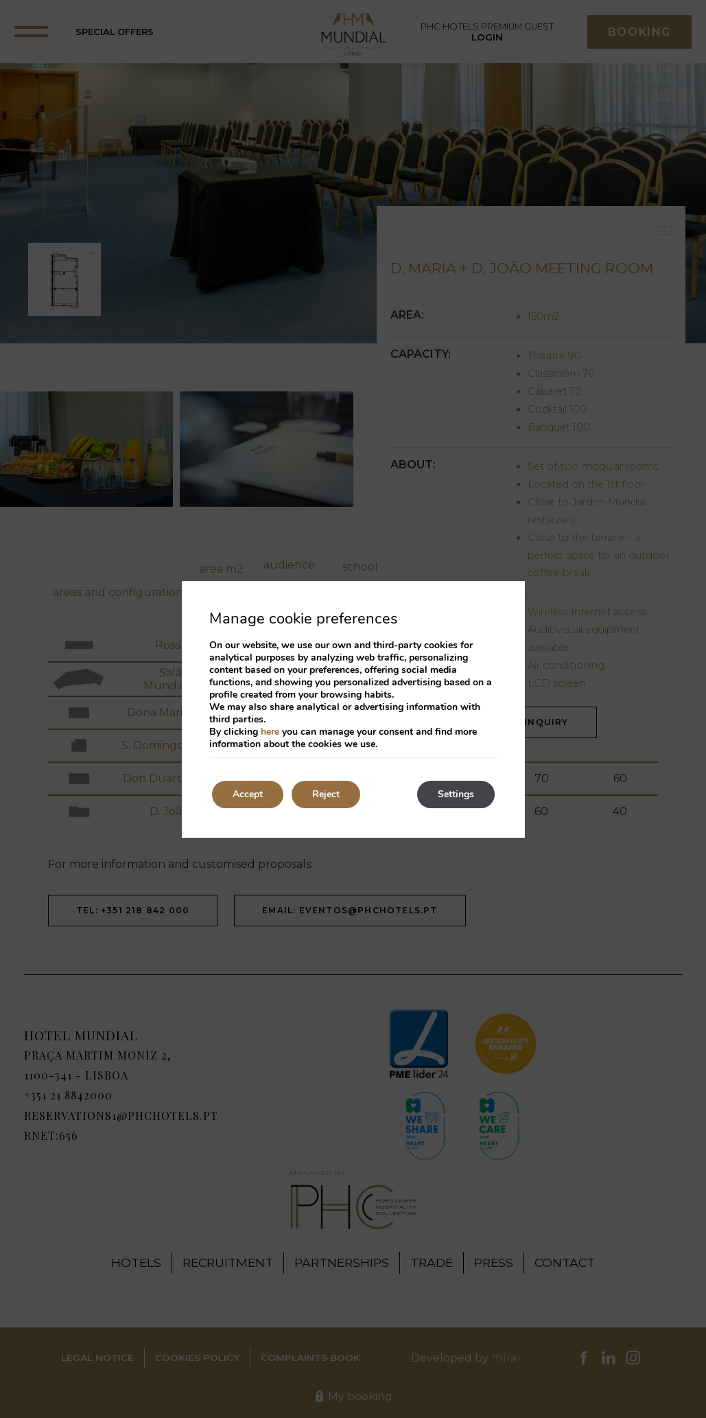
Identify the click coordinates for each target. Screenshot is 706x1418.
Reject (326, 794)
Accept (248, 794)
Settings (456, 794)
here (270, 731)
